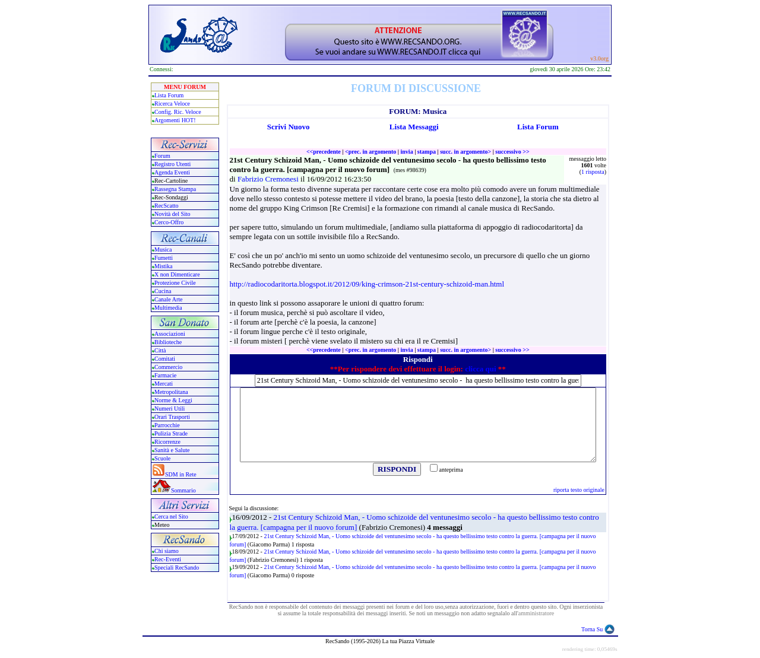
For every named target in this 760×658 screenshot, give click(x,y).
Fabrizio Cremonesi (269, 178)
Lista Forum (168, 95)
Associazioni (169, 333)
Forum (162, 155)
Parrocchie (167, 425)
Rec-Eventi (167, 559)
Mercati (163, 383)
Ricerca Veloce (172, 103)
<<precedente (323, 151)
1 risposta (592, 172)
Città (160, 350)
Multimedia (168, 307)
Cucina (162, 291)
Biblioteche (168, 342)
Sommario (183, 490)
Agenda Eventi (172, 172)
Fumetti (163, 258)
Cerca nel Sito (171, 516)
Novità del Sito (172, 214)
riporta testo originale (578, 490)
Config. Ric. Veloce (177, 112)
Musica (163, 249)
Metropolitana (171, 392)
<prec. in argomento (370, 151)
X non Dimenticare (177, 274)
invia (407, 151)
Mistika (163, 266)
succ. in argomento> (465, 151)
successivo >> (512, 151)
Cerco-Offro (168, 222)
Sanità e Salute (171, 450)
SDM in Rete (181, 474)
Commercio (168, 367)
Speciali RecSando (176, 567)
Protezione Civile (175, 282)
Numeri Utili (170, 408)
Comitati (164, 358)
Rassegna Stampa (175, 189)
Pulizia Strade (171, 433)
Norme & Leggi (173, 400)
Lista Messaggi (414, 126)
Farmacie (165, 375)
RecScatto (166, 205)
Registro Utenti (172, 164)
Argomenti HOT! (175, 120)
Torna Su (592, 629)
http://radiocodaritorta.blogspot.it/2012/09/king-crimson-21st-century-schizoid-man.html (367, 283)
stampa (426, 151)
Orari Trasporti (172, 417)
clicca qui (480, 368)
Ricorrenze (167, 441)
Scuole (162, 458)
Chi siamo (166, 551)
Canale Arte (168, 299)
